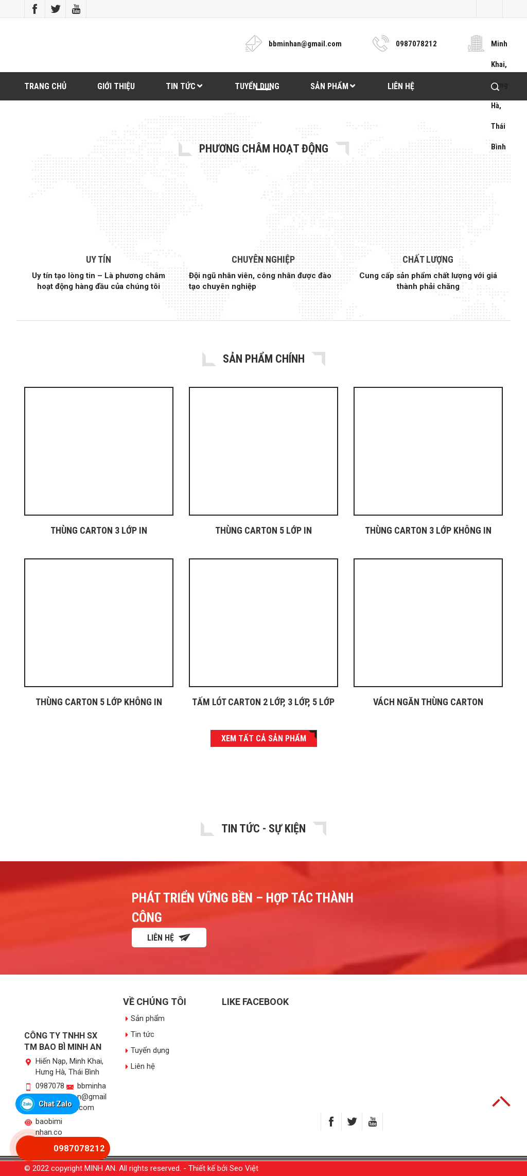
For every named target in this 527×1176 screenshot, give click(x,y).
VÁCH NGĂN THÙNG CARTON (428, 701)
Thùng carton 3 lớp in (98, 530)
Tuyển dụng (150, 1050)
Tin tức (142, 1034)
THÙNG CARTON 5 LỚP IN (263, 530)
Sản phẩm (148, 1018)
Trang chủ (45, 86)
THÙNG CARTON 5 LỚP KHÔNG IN (99, 701)
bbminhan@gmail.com (305, 43)
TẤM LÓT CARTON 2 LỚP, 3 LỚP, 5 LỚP (263, 701)
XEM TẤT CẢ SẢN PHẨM (263, 738)
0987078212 (416, 43)
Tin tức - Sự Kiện (263, 828)
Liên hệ (169, 937)
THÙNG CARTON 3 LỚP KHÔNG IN (428, 530)
